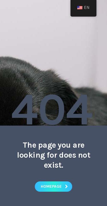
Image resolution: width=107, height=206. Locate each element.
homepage (54, 186)
